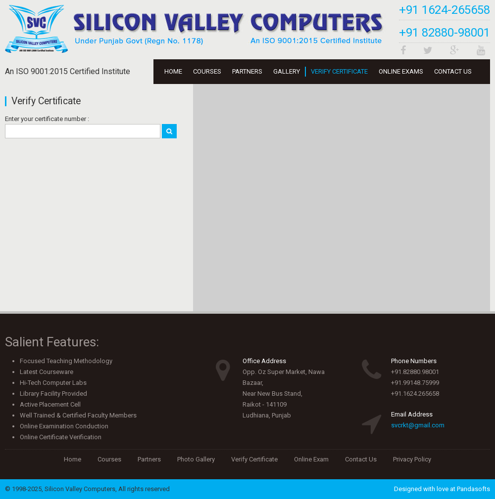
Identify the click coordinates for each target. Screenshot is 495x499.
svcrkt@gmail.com (418, 425)
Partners (247, 71)
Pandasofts (473, 489)
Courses (207, 71)
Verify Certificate (339, 71)
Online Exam (311, 459)
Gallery (286, 71)
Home (173, 71)
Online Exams (401, 71)
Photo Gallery (196, 459)
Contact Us (453, 71)
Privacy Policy (412, 459)
